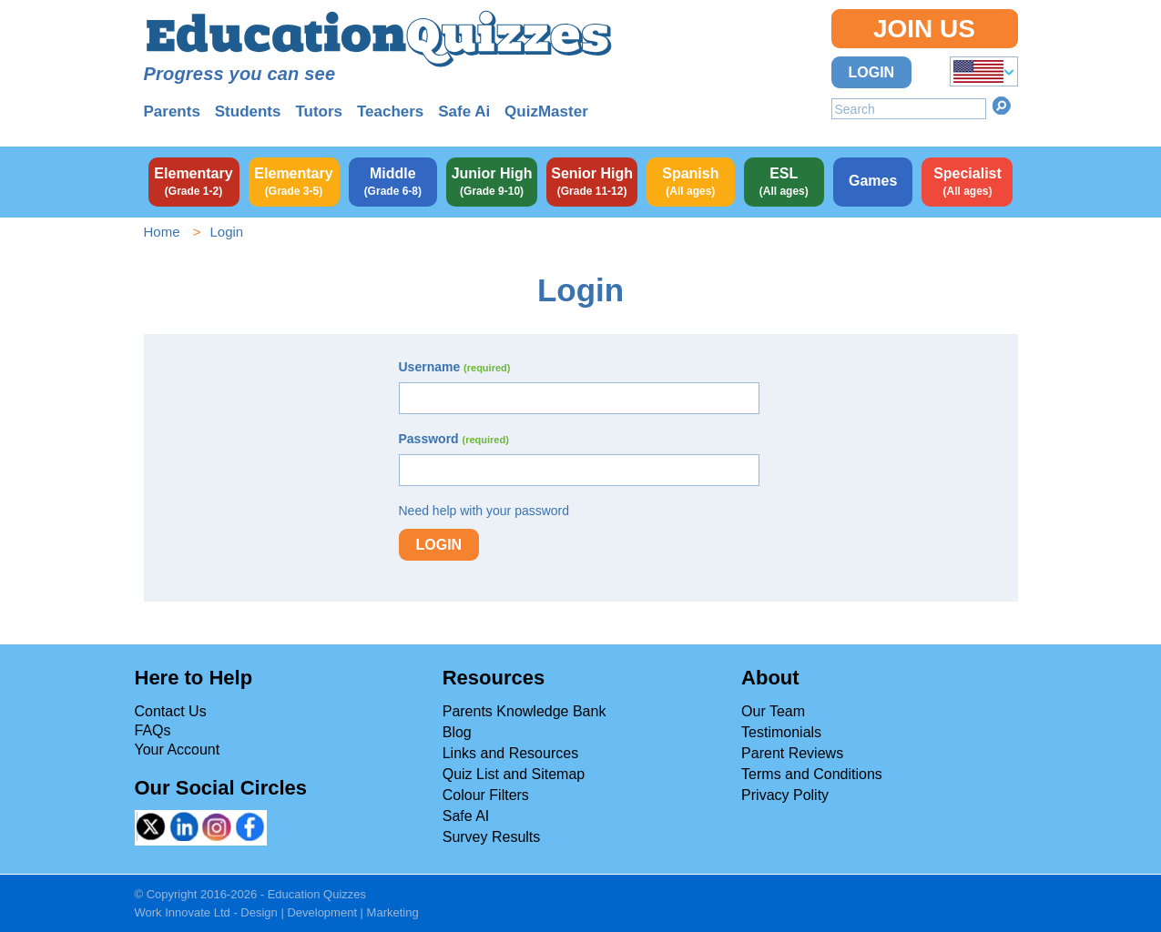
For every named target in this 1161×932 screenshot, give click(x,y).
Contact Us (171, 711)
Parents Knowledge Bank (524, 711)
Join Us (924, 29)
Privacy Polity (785, 795)
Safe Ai (464, 111)
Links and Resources (510, 753)
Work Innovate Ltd (182, 912)
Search (1002, 105)
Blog (457, 732)
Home (162, 231)
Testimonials (781, 732)
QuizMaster (546, 111)
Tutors (318, 111)
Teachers (390, 111)
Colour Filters (486, 795)
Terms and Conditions (811, 774)
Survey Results (492, 837)
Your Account (177, 749)
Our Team (773, 711)
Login (872, 72)
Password (454, 438)
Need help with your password (484, 510)
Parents (172, 111)
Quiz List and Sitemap (514, 774)
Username (455, 367)
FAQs (153, 730)
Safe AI (466, 816)
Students (248, 111)
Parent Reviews (792, 753)
